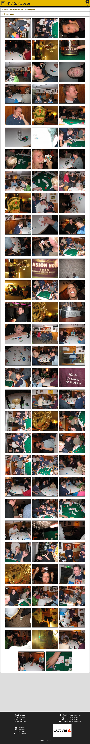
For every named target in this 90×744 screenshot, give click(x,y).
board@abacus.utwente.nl (72, 721)
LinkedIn (20, 729)
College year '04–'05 (16, 10)
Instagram (20, 731)
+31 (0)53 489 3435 (72, 719)
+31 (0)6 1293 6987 (72, 717)
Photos (4, 10)
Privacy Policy (20, 733)
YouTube (20, 727)
